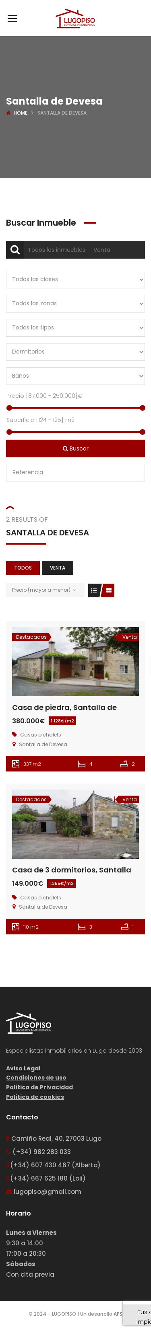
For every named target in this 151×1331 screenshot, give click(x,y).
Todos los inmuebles (56, 250)
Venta (101, 250)
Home (20, 112)
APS (118, 1313)
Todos (23, 567)
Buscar (76, 448)
